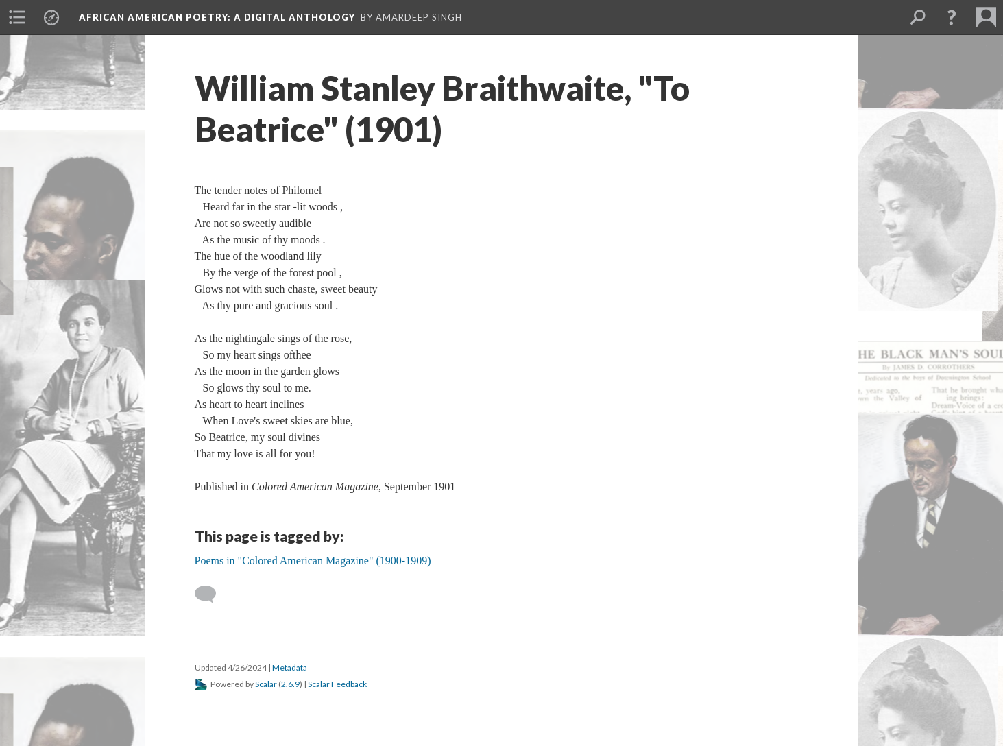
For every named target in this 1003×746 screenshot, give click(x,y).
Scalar (266, 684)
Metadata (289, 667)
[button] (951, 17)
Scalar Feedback (337, 684)
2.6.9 (290, 684)
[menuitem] (17, 17)
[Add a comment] (211, 594)
